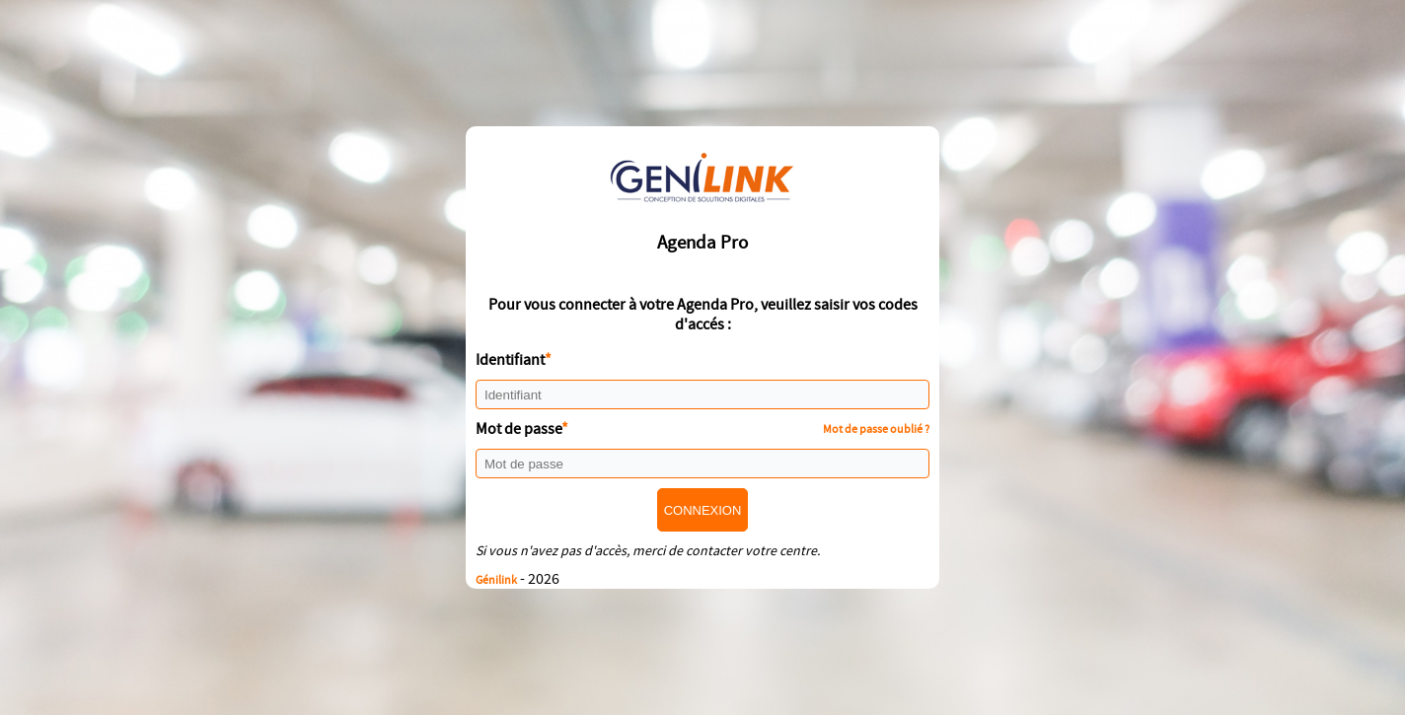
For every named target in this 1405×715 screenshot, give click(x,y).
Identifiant (510, 360)
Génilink (496, 580)
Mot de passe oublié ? (876, 429)
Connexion (703, 510)
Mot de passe (518, 429)
